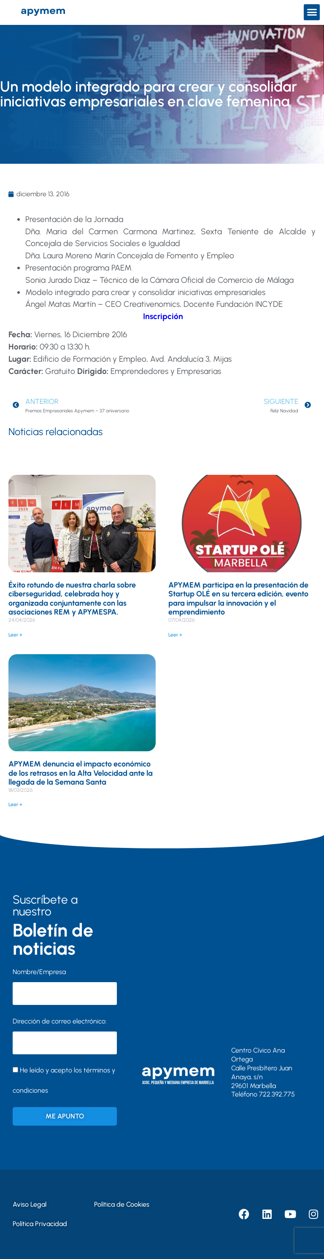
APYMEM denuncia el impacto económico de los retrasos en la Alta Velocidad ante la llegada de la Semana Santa (80, 773)
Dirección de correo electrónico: (65, 1035)
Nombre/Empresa (39, 972)
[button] (312, 12)
